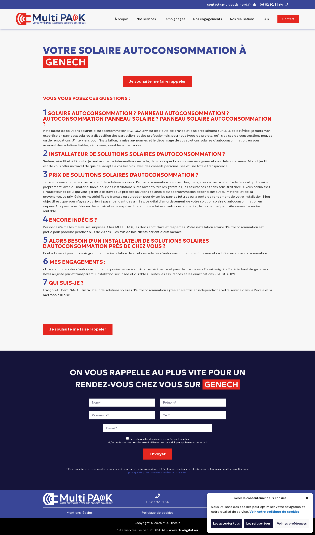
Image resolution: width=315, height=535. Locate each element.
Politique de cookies (157, 513)
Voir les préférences (292, 523)
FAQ (266, 19)
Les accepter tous (226, 523)
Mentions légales (79, 513)
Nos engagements (207, 19)
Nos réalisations (242, 19)
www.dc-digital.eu (183, 530)
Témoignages (174, 19)
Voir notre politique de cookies (275, 512)
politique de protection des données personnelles (157, 472)
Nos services (146, 19)
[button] (307, 498)
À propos (122, 19)
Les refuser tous (258, 523)
